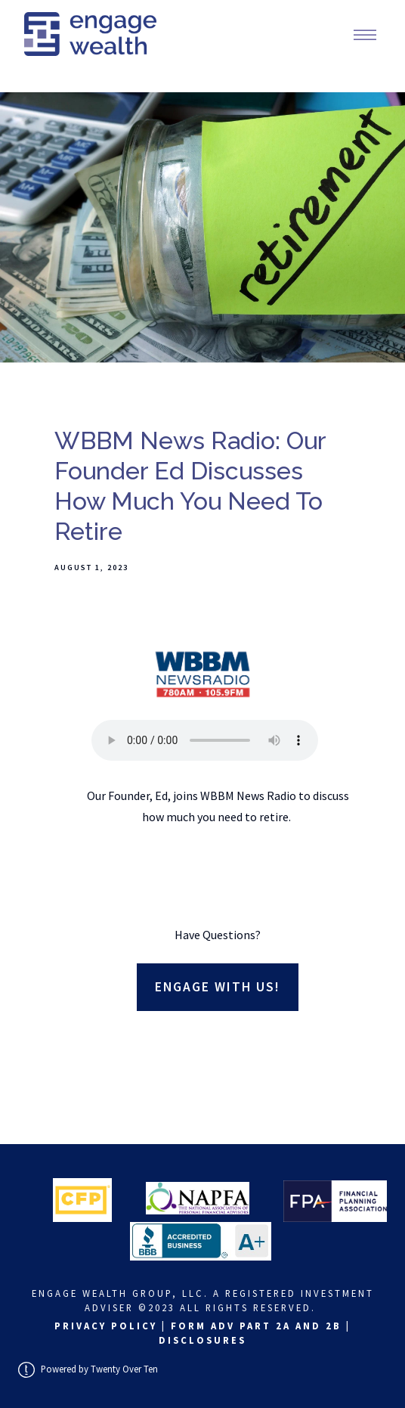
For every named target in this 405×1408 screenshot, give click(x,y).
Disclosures (202, 1340)
